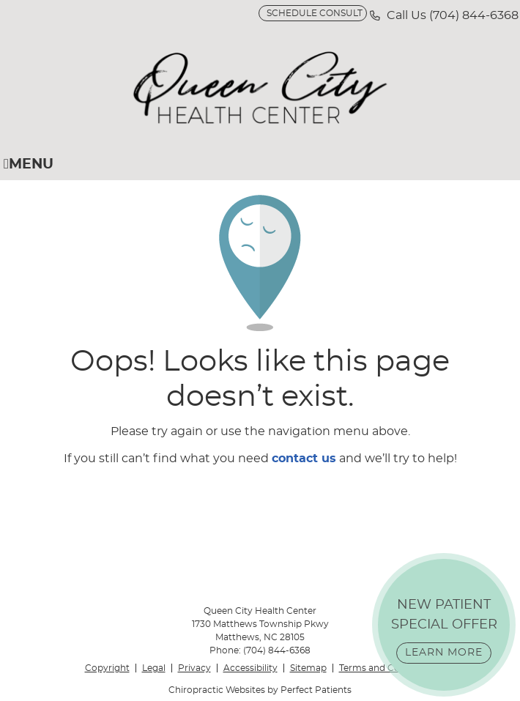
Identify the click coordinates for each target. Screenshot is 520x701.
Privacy (194, 668)
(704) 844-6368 (474, 15)
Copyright (107, 668)
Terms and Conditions (387, 668)
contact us (304, 458)
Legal (154, 668)
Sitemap (308, 668)
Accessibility (250, 668)
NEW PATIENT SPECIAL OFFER (444, 631)
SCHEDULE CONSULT (315, 13)
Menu (28, 164)
